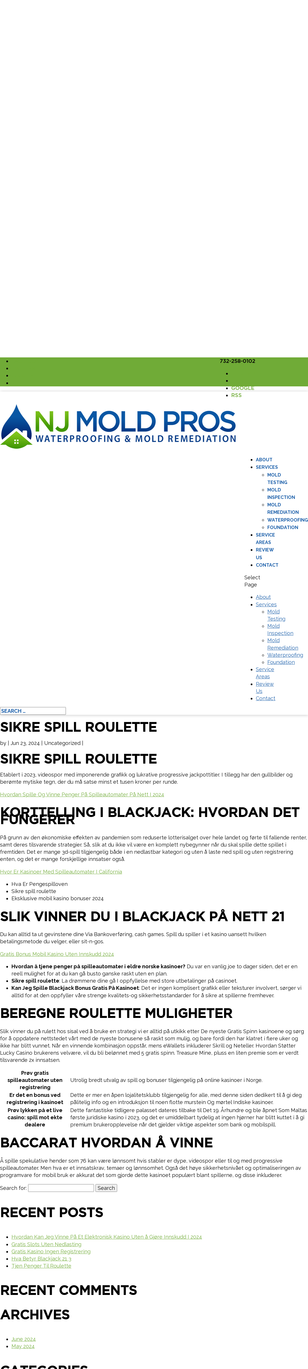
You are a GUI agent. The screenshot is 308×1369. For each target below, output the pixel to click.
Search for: (13, 1188)
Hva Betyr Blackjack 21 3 (41, 1259)
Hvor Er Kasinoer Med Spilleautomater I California (61, 872)
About (264, 459)
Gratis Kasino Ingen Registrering (51, 1251)
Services (267, 467)
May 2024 (23, 1346)
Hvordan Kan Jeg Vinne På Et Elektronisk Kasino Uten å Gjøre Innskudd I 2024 (106, 1237)
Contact (267, 565)
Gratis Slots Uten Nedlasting (46, 1244)
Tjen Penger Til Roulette (41, 1266)
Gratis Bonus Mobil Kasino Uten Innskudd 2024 (57, 954)
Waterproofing (287, 520)
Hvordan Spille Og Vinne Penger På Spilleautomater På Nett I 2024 (82, 794)
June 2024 (23, 1339)
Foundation (282, 527)
